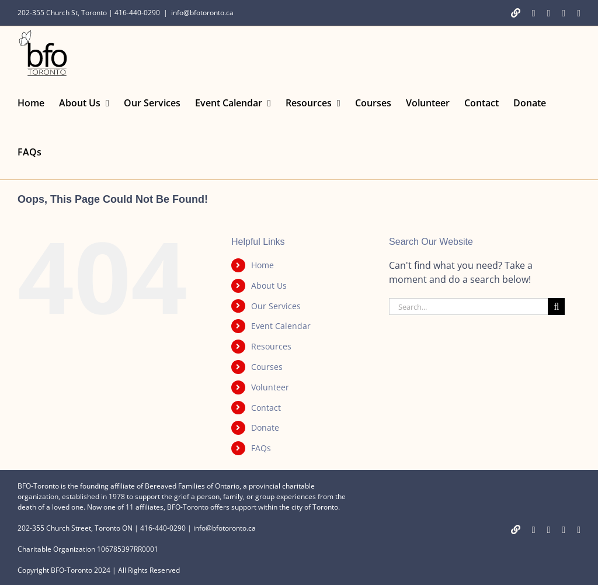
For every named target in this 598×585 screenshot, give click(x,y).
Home (262, 265)
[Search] (556, 306)
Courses (267, 366)
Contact (266, 407)
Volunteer (270, 387)
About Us (269, 285)
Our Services (276, 305)
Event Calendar (281, 325)
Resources (271, 346)
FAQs (261, 448)
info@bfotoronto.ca (202, 13)
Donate (265, 427)
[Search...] (468, 306)
